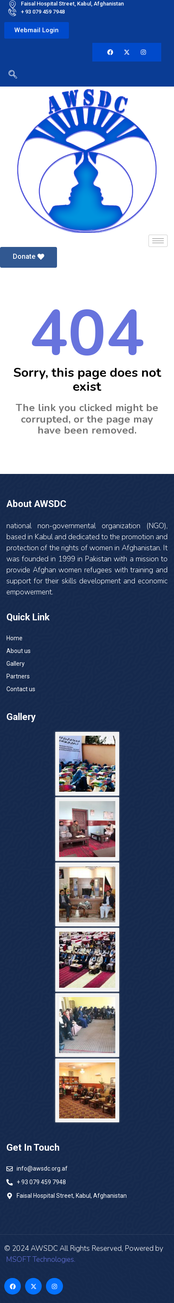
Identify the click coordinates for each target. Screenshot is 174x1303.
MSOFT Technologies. (39, 1259)
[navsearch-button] (10, 75)
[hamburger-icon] (158, 241)
